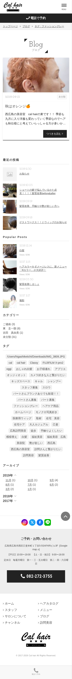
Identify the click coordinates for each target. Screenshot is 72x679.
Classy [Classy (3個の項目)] (34, 362)
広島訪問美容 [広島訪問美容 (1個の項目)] (18, 430)
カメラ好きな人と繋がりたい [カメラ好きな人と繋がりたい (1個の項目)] (47, 375)
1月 (30, 489)
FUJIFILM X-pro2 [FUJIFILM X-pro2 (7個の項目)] (53, 362)
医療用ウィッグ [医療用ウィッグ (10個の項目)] (22, 418)
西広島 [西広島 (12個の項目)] (51, 443)
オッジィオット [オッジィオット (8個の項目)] (16, 375)
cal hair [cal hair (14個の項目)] (21, 362)
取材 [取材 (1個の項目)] (38, 418)
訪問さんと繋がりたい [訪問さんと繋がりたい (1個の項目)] (47, 449)
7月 (30, 484)
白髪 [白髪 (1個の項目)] (24, 436)
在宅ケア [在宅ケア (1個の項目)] (19, 424)
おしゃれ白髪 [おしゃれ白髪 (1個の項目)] (24, 368)
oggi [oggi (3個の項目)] (8, 368)
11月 (8, 480)
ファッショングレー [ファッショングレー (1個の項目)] (26, 405)
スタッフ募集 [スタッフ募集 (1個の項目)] (30, 387)
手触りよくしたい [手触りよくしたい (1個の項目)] (51, 430)
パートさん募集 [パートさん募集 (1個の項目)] (27, 399)
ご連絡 (7, 324)
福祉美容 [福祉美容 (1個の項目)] (37, 436)
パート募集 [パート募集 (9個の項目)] (48, 399)
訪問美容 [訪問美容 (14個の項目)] (28, 455)
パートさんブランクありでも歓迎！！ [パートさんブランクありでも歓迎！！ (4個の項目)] (36, 393)
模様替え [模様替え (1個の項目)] (11, 436)
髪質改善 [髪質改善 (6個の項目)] (43, 455)
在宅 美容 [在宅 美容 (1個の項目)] (53, 418)
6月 (52, 484)
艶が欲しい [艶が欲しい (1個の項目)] (36, 443)
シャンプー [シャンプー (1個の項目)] (54, 381)
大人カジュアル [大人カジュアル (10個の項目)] (38, 424)
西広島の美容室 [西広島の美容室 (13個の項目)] (20, 449)
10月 (30, 480)
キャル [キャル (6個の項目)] (39, 381)
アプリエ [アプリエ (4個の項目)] (60, 368)
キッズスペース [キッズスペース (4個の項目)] (20, 381)
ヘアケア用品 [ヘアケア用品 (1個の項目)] (50, 405)
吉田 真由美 (11, 332)
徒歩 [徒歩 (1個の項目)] (33, 430)
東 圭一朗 (9, 328)
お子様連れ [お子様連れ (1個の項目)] (43, 368)
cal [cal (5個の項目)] (10, 362)
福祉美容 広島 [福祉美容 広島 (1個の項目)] (56, 436)
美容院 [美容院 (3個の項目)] (21, 443)
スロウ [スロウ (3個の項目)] (46, 387)
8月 (8, 484)
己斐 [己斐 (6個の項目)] (55, 424)
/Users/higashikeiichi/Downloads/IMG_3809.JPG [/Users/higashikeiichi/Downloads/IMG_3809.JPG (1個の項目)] (36, 356)
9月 (52, 480)
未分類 (7, 336)
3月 (8, 489)
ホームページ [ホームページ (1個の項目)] (23, 412)
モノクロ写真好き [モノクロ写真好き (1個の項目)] (46, 412)
